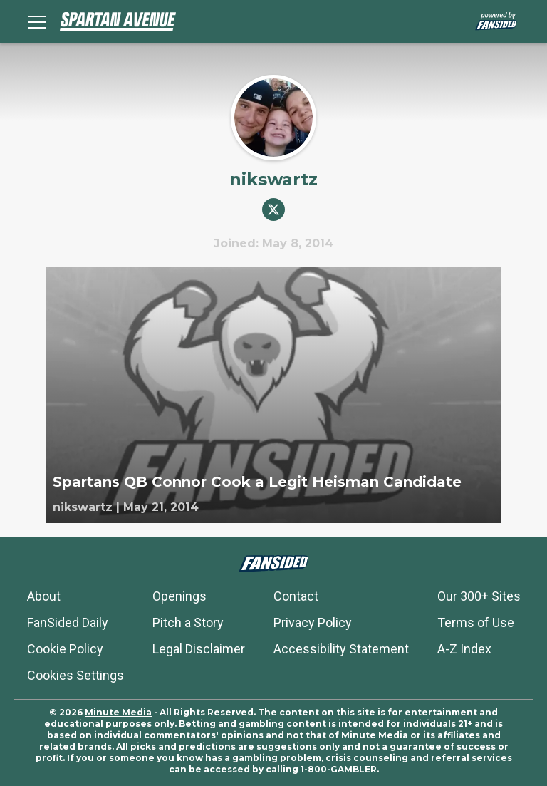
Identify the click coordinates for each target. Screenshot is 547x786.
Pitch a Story (188, 622)
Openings (179, 596)
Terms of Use (475, 622)
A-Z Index (464, 648)
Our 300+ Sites (479, 596)
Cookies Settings (75, 675)
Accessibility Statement (341, 648)
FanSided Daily (67, 622)
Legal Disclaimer (198, 648)
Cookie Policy (65, 648)
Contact (296, 596)
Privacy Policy (313, 622)
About (44, 596)
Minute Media (118, 712)
